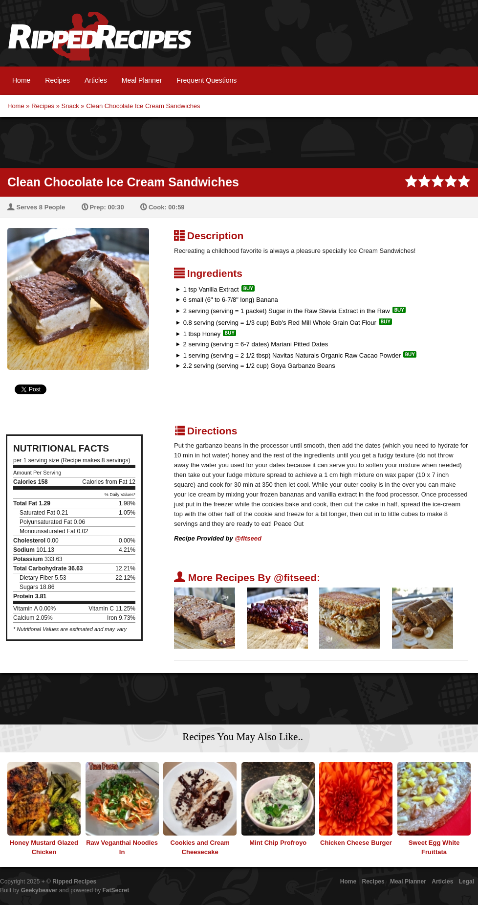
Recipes (57, 80)
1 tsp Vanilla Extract (211, 289)
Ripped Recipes (99, 41)
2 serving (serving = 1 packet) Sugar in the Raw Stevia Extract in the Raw (286, 311)
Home (21, 80)
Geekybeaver (39, 890)
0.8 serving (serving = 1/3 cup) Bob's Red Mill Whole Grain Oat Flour (279, 322)
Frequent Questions (206, 80)
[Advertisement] (239, 141)
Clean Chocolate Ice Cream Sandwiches (143, 106)
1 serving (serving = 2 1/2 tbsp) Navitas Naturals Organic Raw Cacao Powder (292, 355)
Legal (466, 881)
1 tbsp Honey (202, 334)
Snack (70, 106)
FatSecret (116, 890)
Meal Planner (142, 80)
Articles (96, 80)
